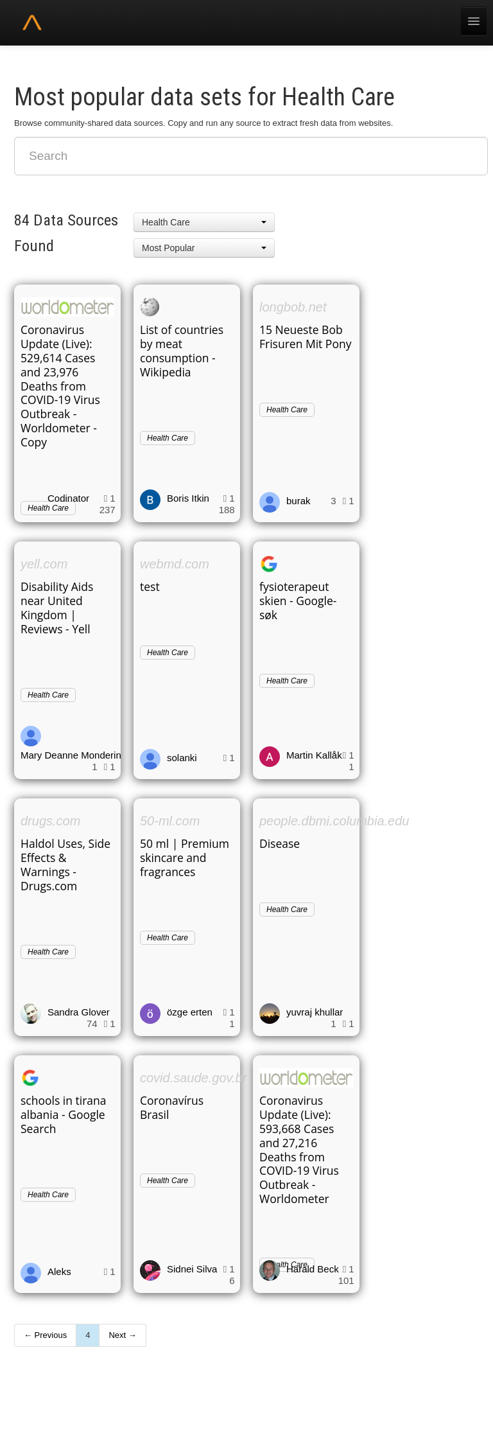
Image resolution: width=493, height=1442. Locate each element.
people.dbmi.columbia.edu (334, 821)
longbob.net (293, 307)
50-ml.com (170, 821)
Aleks (59, 1271)
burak (298, 500)
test (150, 586)
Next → (122, 1335)
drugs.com (50, 821)
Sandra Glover (79, 1012)
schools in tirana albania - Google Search (64, 1114)
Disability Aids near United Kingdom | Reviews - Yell (57, 608)
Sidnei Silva (192, 1268)
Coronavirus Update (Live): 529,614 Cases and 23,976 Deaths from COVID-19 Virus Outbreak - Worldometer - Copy (60, 386)
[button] (204, 222)
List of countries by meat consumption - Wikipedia (181, 351)
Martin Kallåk (314, 755)
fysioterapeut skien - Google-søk (297, 600)
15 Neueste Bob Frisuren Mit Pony (305, 336)
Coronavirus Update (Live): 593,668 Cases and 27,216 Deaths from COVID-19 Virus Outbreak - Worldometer (299, 1149)
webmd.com (174, 564)
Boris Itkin (188, 498)
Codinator (68, 498)
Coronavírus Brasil (171, 1107)
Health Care (167, 438)
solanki (182, 757)
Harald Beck (312, 1268)
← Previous (45, 1335)
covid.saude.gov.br (193, 1078)
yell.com (44, 564)
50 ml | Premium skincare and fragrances (184, 857)
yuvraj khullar (314, 1012)
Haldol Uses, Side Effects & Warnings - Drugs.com (65, 864)
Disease (279, 843)
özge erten (189, 1012)
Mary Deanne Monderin (71, 755)
